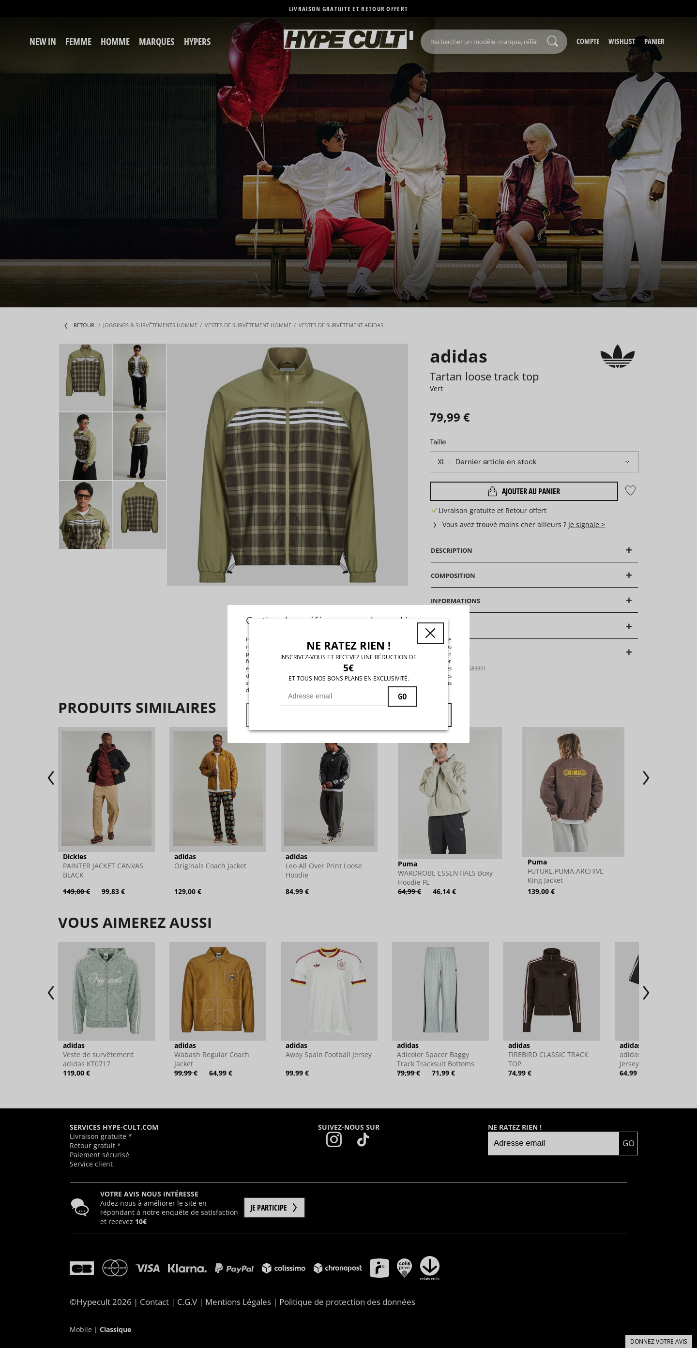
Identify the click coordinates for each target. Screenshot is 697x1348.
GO (402, 696)
